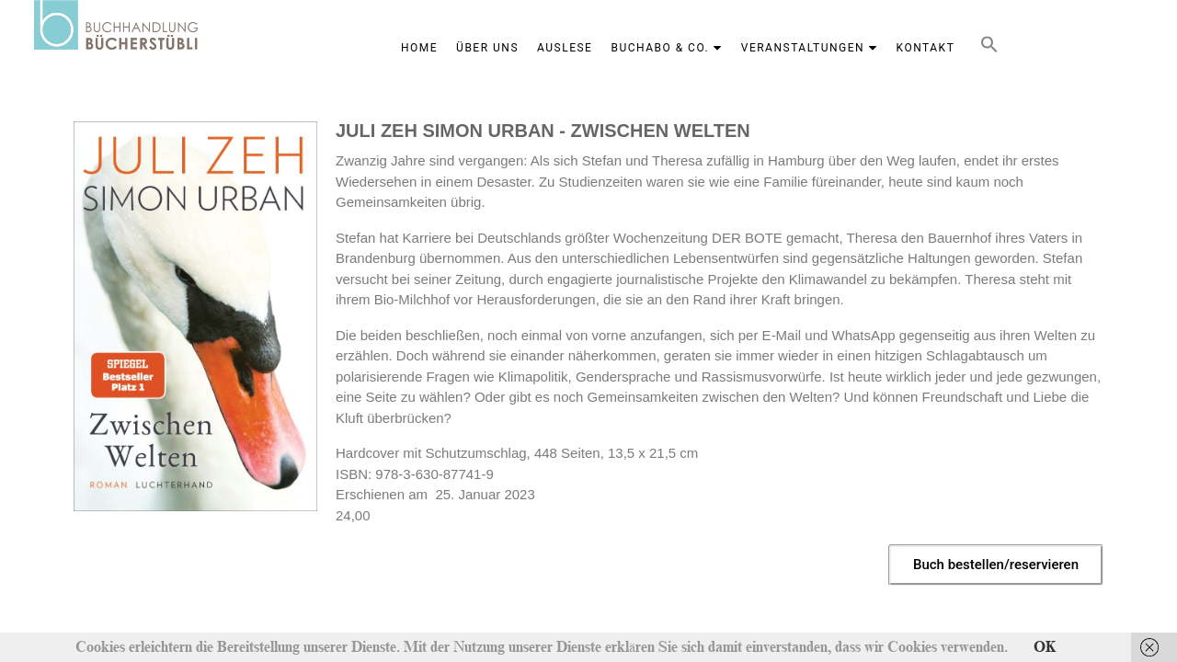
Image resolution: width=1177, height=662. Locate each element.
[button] (989, 48)
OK (1045, 647)
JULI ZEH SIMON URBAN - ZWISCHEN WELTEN (543, 130)
